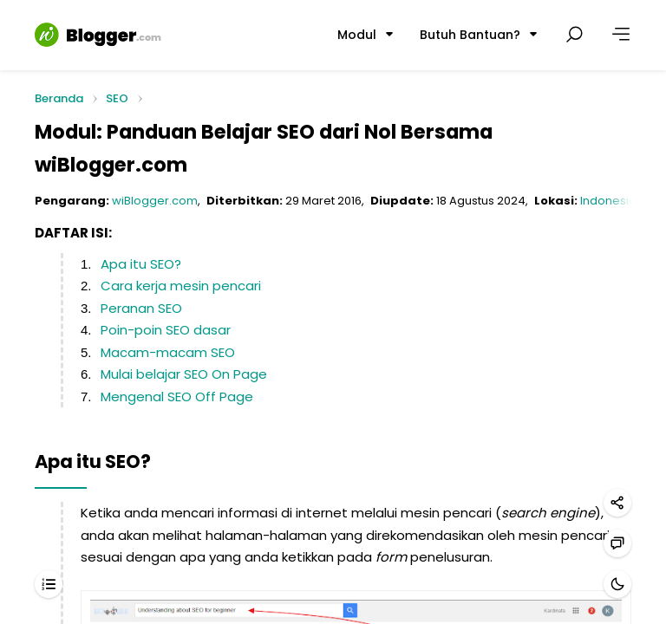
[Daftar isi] (48, 584)
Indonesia (608, 200)
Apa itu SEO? (141, 264)
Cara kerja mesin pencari (181, 285)
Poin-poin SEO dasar (166, 330)
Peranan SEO (141, 308)
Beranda (59, 99)
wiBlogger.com (155, 200)
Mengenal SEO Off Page (177, 396)
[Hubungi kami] (617, 543)
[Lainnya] (620, 34)
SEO (117, 98)
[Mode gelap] (617, 584)
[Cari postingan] (574, 34)
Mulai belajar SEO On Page (184, 374)
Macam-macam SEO (168, 352)
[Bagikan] (617, 503)
